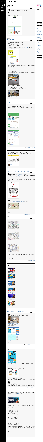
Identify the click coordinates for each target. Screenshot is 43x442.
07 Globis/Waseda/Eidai (39, 45)
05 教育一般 (38, 44)
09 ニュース (33, 147)
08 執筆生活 (32, 214)
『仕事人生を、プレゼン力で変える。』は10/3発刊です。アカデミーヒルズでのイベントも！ (18, 171)
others (37, 54)
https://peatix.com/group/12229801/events (12, 110)
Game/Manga (38, 52)
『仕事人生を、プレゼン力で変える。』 (19, 174)
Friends (37, 51)
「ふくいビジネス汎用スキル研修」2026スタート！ (39, 27)
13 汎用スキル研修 (38, 41)
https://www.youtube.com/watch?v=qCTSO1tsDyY (13, 323)
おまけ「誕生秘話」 (12, 300)
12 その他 (38, 48)
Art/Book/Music (38, 49)
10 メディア (34, 344)
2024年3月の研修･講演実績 (10, 39)
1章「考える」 (11, 273)
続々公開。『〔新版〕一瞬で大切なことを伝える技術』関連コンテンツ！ (15, 311)
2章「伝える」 (11, 280)
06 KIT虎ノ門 (29, 387)
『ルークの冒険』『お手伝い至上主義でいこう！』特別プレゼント (39, 8)
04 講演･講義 (30, 147)
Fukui (34, 147)
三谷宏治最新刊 (39, 5)
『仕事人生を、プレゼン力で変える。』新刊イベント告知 (18, 201)
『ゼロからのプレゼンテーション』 (16, 175)
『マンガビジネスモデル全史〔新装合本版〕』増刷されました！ (39, 30)
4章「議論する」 (11, 293)
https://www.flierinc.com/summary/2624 (12, 340)
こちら (9, 180)
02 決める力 (28, 147)
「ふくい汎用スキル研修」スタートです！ (12, 102)
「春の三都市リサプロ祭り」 (26, 47)
